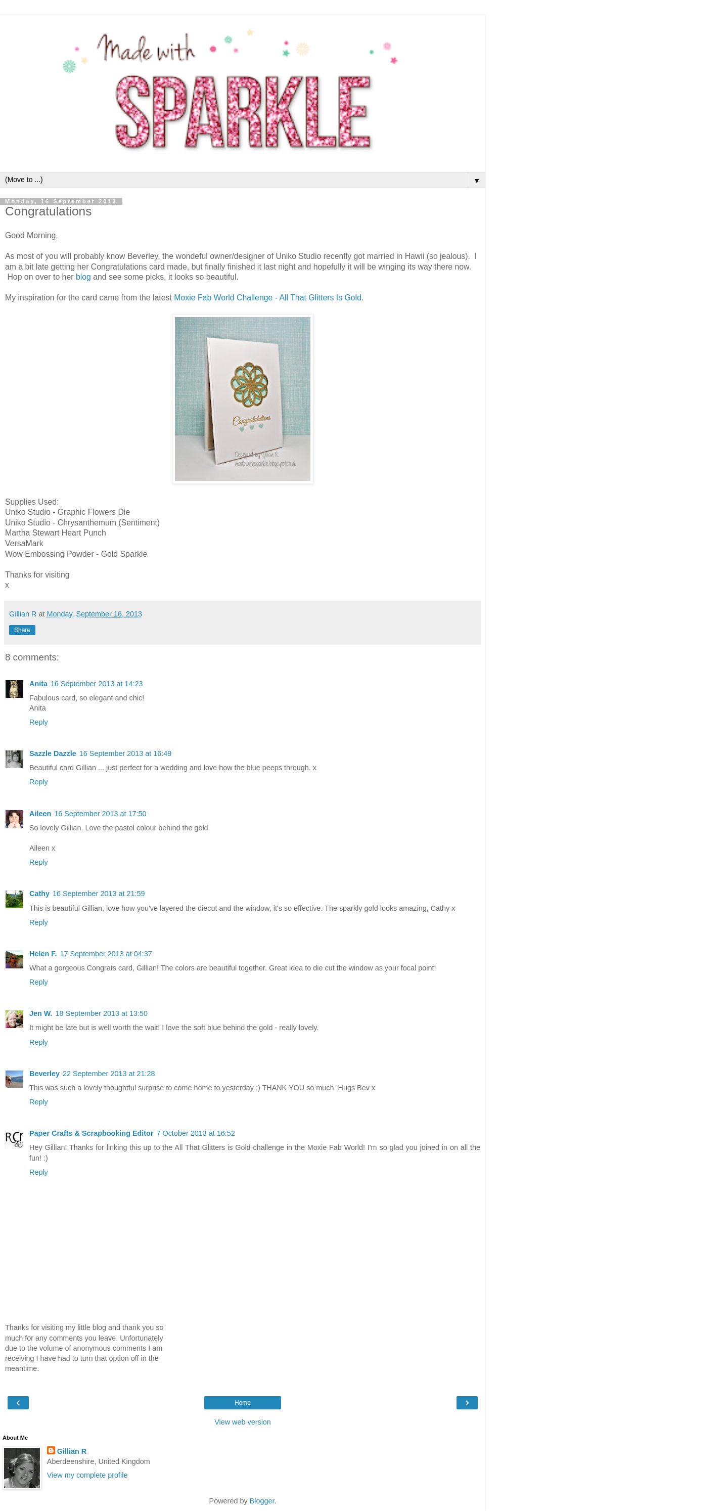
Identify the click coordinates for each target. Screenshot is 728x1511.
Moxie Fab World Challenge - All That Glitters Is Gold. (268, 297)
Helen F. (43, 954)
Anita (38, 684)
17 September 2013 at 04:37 (106, 954)
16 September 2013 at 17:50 (100, 814)
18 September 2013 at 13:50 (102, 1013)
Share (22, 630)
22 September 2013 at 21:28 (109, 1074)
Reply (38, 722)
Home (243, 1402)
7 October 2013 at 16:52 (195, 1133)
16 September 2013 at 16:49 (125, 753)
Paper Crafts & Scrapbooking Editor (91, 1133)
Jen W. (41, 1013)
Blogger (262, 1501)
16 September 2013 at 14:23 (97, 684)
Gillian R (71, 1451)
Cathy (39, 894)
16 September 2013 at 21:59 (99, 894)
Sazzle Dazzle (52, 753)
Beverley (44, 1074)
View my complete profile (87, 1475)
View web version (242, 1422)
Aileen (40, 814)
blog (84, 277)
